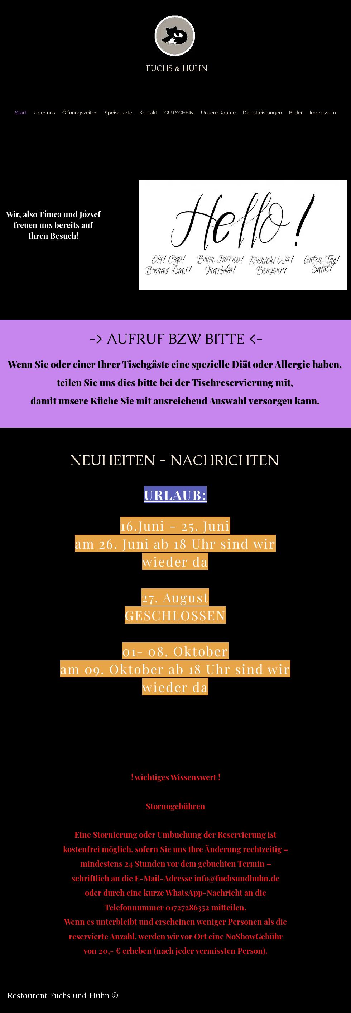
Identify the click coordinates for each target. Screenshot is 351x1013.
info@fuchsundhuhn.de (236, 878)
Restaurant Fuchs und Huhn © (62, 995)
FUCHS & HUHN (176, 68)
